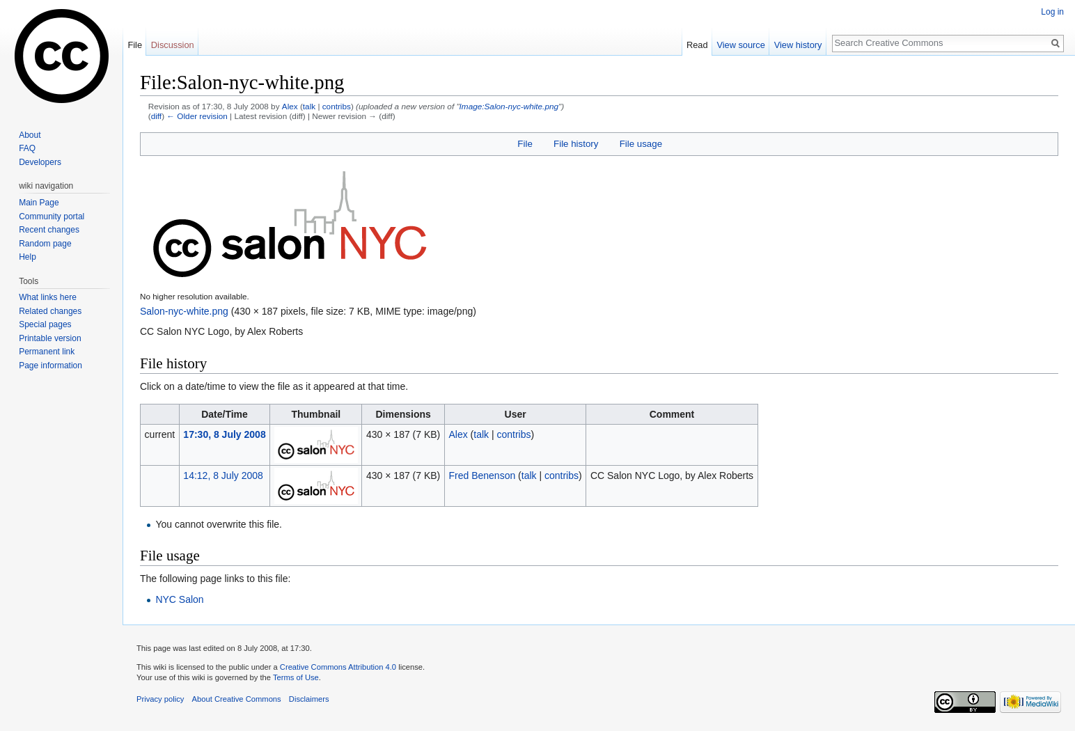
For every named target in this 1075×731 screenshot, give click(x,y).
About (29, 135)
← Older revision (197, 115)
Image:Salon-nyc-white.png (509, 106)
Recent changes (49, 230)
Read (697, 45)
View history (798, 45)
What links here (48, 297)
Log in (1052, 12)
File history (576, 144)
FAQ (27, 148)
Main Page (38, 202)
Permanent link (46, 351)
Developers (40, 162)
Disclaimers (309, 699)
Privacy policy (160, 699)
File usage (641, 144)
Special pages (45, 324)
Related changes (50, 311)
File (524, 144)
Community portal (51, 216)
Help (27, 257)
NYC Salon (179, 599)
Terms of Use (296, 677)
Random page (45, 244)
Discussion (172, 45)
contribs (336, 106)
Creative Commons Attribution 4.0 (338, 667)
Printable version (50, 338)
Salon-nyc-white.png (184, 311)
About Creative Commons (236, 699)
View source (740, 45)
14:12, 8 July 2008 (222, 475)
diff (156, 115)
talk (309, 106)
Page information (50, 365)
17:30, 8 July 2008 (224, 434)
